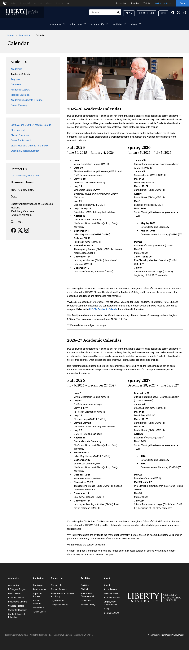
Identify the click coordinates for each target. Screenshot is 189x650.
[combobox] (105, 12)
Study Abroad (18, 130)
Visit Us (147, 3)
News (106, 609)
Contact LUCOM (111, 613)
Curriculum (16, 84)
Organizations (57, 600)
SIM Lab (84, 589)
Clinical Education (20, 135)
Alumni (49, 3)
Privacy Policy (177, 635)
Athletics (38, 3)
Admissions (76, 24)
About (133, 24)
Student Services (59, 589)
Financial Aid (38, 607)
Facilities (117, 24)
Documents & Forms (17, 602)
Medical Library (88, 604)
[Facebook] (173, 13)
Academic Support (20, 89)
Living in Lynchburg (59, 604)
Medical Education (20, 94)
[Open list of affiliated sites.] (68, 3)
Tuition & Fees (39, 612)
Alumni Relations (112, 597)
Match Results (15, 593)
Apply (129, 13)
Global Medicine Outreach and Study (29, 145)
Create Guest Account (163, 3)
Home (10, 35)
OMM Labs (86, 600)
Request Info (121, 3)
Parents (59, 3)
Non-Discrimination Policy (159, 635)
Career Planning (19, 105)
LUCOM (103, 309)
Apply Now (135, 3)
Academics (55, 24)
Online (13, 3)
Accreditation (110, 589)
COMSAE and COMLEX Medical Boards (31, 125)
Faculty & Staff (111, 593)
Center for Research (21, 140)
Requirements (39, 589)
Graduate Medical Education (25, 150)
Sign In (182, 3)
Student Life (97, 24)
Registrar (15, 79)
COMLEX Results (16, 597)
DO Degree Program (17, 589)
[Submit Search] (118, 12)
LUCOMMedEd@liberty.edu (25, 175)
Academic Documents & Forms (27, 100)
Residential (25, 3)
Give (163, 13)
